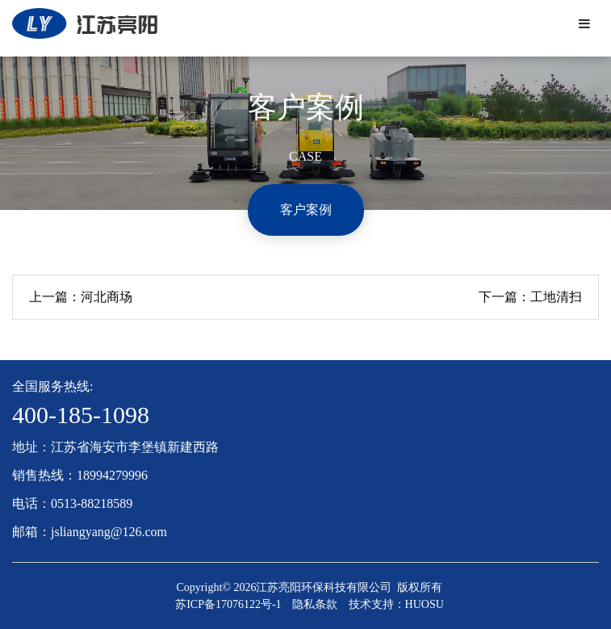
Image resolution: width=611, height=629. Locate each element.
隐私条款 (314, 604)
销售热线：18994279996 (80, 475)
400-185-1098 (80, 414)
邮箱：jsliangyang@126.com (89, 532)
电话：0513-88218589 (72, 503)
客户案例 (306, 209)
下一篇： (530, 297)
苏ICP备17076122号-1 (228, 604)
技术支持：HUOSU (396, 604)
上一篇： (80, 297)
